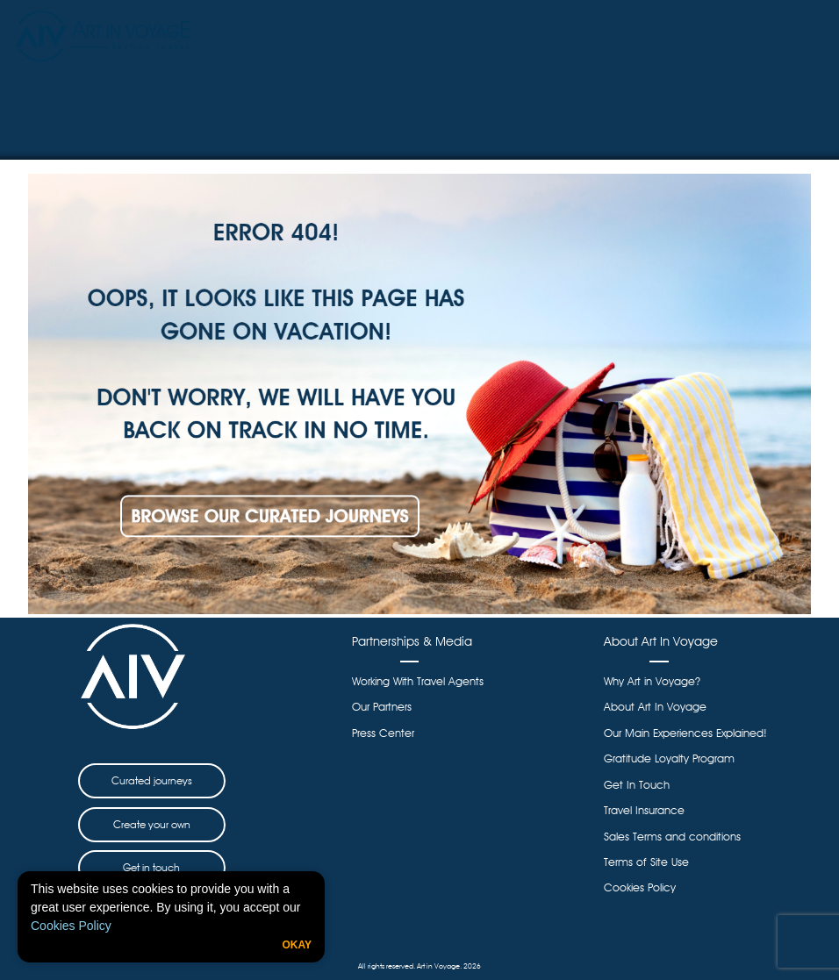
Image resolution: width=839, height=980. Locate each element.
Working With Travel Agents (418, 681)
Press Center (383, 733)
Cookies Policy (71, 926)
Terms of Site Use (646, 862)
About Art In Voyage (655, 706)
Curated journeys (151, 780)
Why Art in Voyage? (652, 681)
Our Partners (382, 706)
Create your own (151, 824)
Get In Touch (637, 784)
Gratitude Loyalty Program (669, 758)
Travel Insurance (644, 810)
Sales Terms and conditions (672, 836)
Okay (297, 945)
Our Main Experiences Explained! (685, 733)
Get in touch (151, 867)
